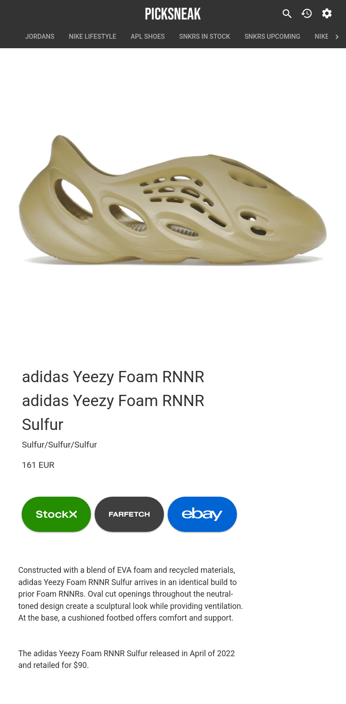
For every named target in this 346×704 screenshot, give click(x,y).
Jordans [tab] (40, 37)
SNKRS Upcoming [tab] (272, 37)
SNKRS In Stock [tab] (204, 37)
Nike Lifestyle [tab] (92, 37)
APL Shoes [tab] (147, 37)
